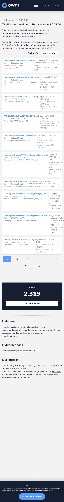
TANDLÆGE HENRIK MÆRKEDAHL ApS (22, 96)
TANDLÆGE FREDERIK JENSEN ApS (20, 135)
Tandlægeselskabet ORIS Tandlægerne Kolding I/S (26, 155)
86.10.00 (56, 371)
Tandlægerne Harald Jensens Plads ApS (21, 77)
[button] (36, 5)
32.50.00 (6, 45)
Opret (57, 5)
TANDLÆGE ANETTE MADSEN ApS (20, 240)
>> (38, 266)
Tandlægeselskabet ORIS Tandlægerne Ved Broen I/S (27, 215)
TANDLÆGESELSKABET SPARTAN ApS (22, 116)
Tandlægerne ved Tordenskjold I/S (19, 60)
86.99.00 (47, 48)
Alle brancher (8, 20)
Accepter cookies (32, 496)
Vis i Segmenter (32, 303)
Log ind (46, 5)
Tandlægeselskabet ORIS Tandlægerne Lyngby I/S (26, 194)
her (52, 490)
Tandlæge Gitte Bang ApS (15, 181)
